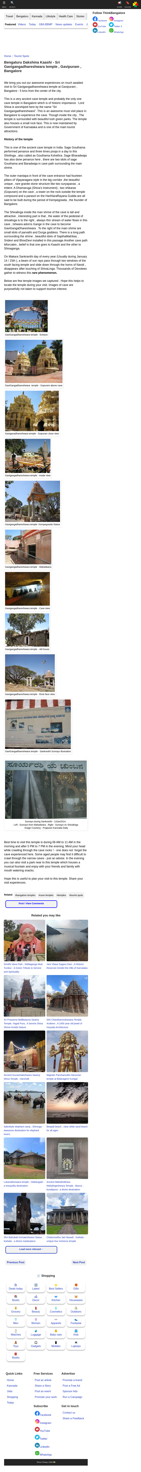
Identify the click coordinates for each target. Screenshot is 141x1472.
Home (7, 56)
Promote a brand (72, 1380)
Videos (22, 24)
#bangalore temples (25, 895)
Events (79, 24)
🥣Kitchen (56, 1298)
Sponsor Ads (70, 1391)
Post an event (43, 1391)
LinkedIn (42, 1445)
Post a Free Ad (71, 1385)
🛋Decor (35, 1298)
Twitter (41, 1437)
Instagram (43, 1421)
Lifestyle (50, 16)
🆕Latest (36, 1287)
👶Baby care (56, 1333)
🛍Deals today (16, 1287)
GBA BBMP (45, 24)
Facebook (43, 1413)
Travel (9, 16)
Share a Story (43, 1385)
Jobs (9, 1391)
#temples (61, 895)
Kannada (37, 16)
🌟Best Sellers (56, 1287)
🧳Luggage (36, 1333)
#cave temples (46, 895)
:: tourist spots (20, 56)
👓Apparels (56, 1321)
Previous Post (15, 1262)
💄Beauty (36, 1310)
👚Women (35, 1321)
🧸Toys (16, 1344)
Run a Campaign (72, 1397)
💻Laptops (76, 1344)
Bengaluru (22, 16)
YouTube (42, 1429)
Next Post (79, 1262)
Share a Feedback (73, 1418)
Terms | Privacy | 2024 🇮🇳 (46, 1462)
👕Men (15, 1321)
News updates (63, 24)
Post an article (43, 1380)
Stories (80, 16)
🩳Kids (76, 1333)
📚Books (15, 1298)
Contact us (69, 1412)
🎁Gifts (76, 1287)
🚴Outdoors (76, 1310)
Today (32, 24)
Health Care (66, 16)
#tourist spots (76, 895)
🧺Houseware (76, 1298)
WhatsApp (43, 1453)
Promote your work (46, 1397)
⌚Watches (16, 1333)
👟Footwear (75, 1321)
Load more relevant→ (31, 1249)
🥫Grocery (15, 1310)
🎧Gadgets (36, 1344)
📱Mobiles (55, 1344)
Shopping (12, 1397)
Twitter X (115, 25)
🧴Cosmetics (56, 1310)
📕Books (15, 1356)
